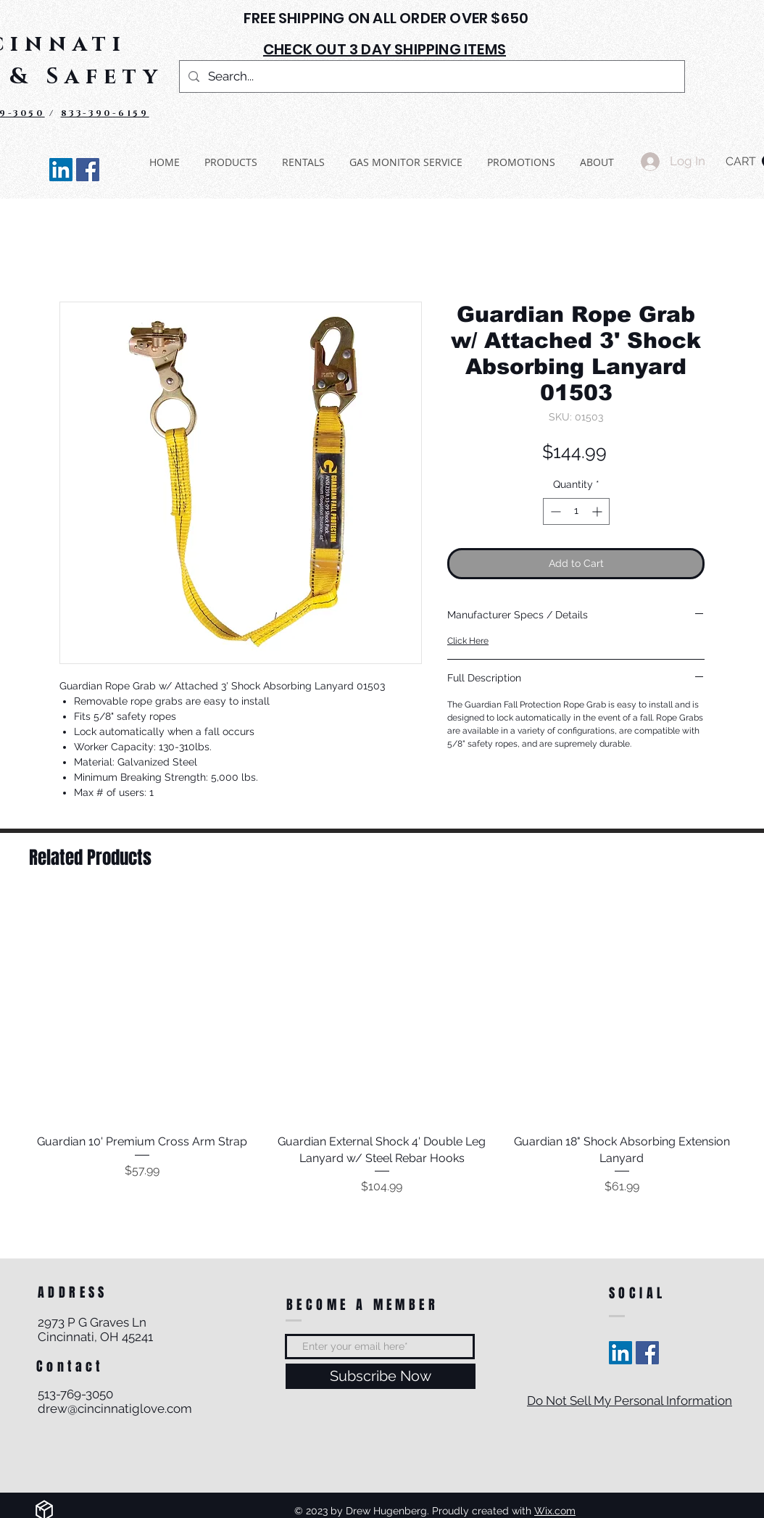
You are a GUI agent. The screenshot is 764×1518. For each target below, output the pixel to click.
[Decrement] (554, 511)
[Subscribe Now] (381, 1376)
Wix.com (555, 1511)
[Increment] (598, 511)
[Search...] (431, 76)
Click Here (468, 641)
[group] (382, 1046)
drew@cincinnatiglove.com (115, 1408)
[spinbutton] (576, 511)
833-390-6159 (105, 113)
